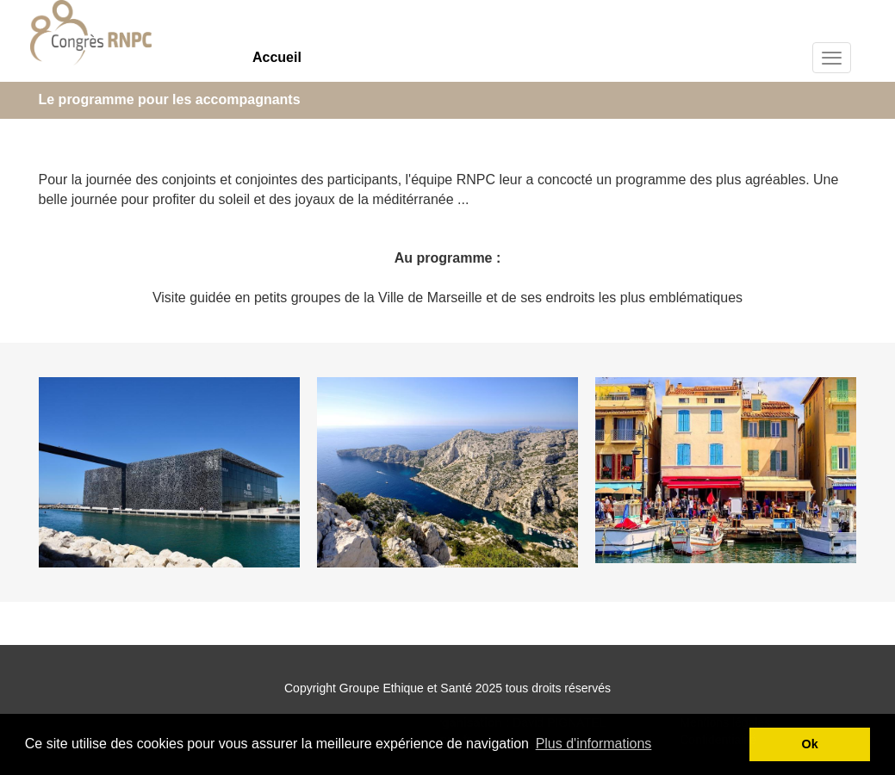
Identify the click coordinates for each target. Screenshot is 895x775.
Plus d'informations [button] (594, 743)
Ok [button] (810, 744)
